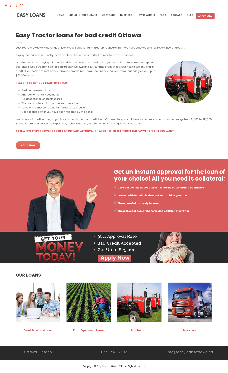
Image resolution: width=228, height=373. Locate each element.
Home (60, 15)
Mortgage (108, 15)
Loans (73, 15)
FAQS (163, 15)
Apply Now (205, 16)
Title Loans (89, 15)
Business (126, 15)
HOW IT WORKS (146, 15)
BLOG (190, 15)
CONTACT (176, 15)
